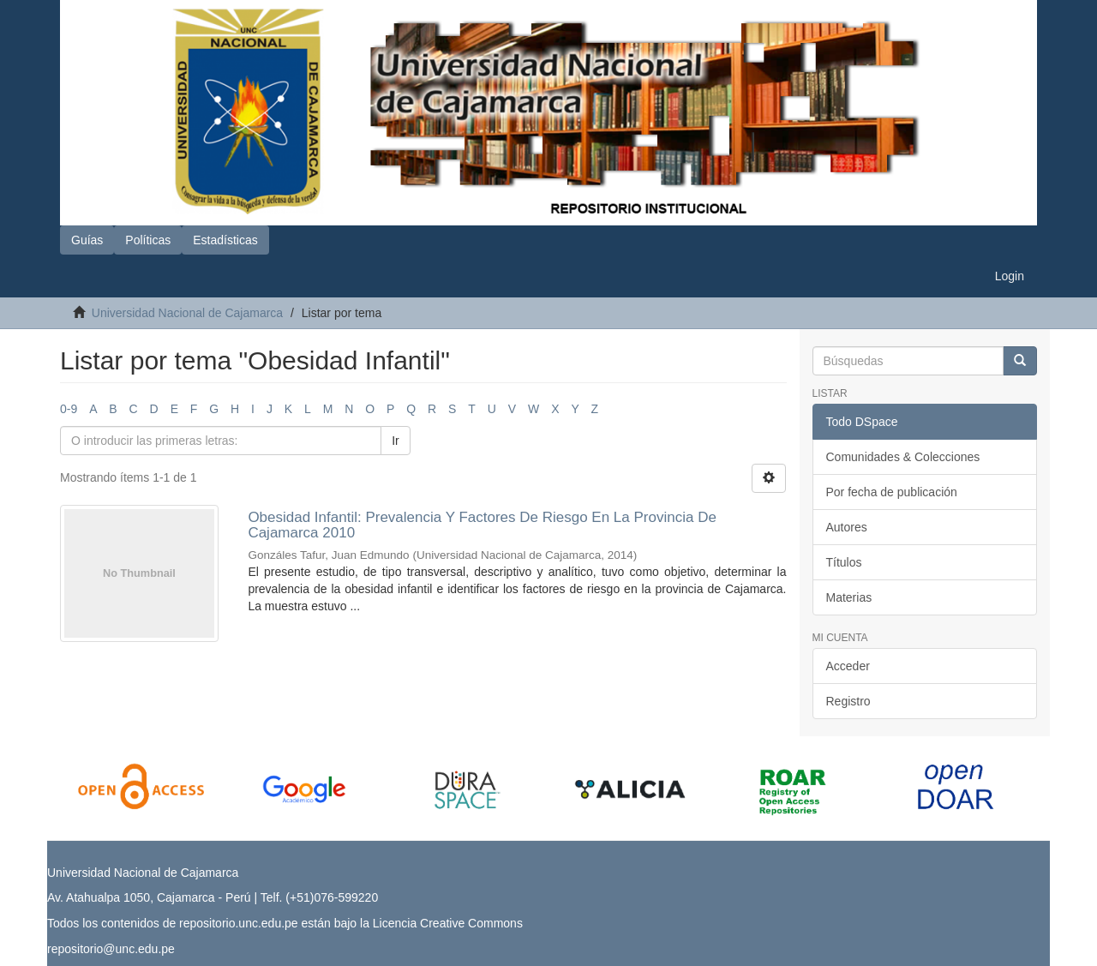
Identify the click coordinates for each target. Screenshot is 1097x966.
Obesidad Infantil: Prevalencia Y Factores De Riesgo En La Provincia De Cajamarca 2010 (482, 525)
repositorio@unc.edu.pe (111, 949)
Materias (849, 597)
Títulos (844, 562)
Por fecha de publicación (891, 492)
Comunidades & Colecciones (903, 457)
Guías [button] (87, 240)
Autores (846, 527)
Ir (395, 440)
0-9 (68, 409)
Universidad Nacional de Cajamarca (187, 313)
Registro (848, 701)
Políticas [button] (148, 240)
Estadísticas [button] (225, 240)
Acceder (848, 666)
